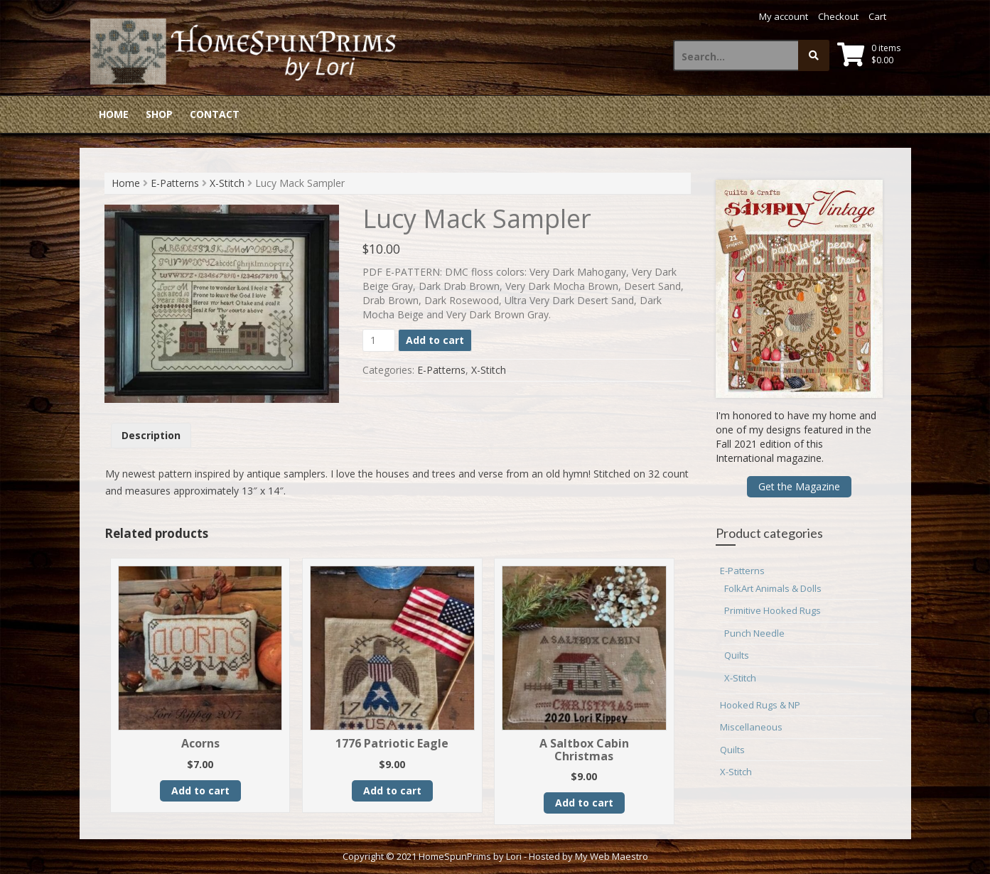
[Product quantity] (379, 340)
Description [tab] (151, 435)
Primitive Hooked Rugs (772, 610)
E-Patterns (175, 183)
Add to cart (435, 340)
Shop (159, 114)
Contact (215, 114)
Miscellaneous (751, 727)
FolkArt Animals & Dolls (773, 588)
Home (114, 114)
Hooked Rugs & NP (760, 704)
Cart (877, 16)
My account (783, 16)
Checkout (838, 16)
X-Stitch (227, 183)
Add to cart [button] (200, 790)
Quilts (736, 655)
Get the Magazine (799, 486)
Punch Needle (754, 633)
